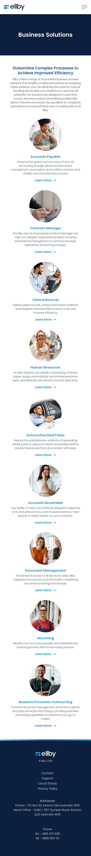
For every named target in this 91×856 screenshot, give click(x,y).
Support (47, 778)
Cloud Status (47, 783)
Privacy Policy (47, 789)
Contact (47, 773)
